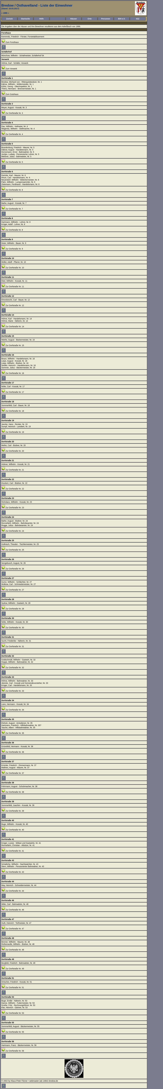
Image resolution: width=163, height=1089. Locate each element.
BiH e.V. (121, 19)
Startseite (25, 19)
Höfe (41, 19)
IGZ (137, 19)
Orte (90, 19)
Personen (105, 19)
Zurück (9, 19)
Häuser (73, 19)
